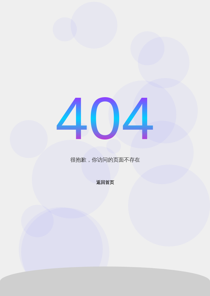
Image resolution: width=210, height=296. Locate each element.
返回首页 (105, 182)
